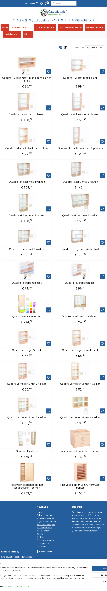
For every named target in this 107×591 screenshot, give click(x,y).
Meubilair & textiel (21, 27)
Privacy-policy (43, 543)
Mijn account (32, 3)
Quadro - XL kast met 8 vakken (26, 215)
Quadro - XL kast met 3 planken (80, 114)
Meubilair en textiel (45, 518)
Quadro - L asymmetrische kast (80, 249)
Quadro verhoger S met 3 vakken (27, 417)
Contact (40, 537)
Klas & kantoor (12, 34)
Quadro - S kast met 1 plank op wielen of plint (26, 79)
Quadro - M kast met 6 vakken (80, 215)
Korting (40, 534)
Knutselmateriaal (95, 27)
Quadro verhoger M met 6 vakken (80, 417)
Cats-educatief (44, 551)
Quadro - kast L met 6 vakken (80, 181)
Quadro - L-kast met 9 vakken (26, 249)
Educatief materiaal (45, 27)
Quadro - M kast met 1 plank (80, 77)
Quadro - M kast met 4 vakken (27, 181)
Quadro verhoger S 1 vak (27, 350)
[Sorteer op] (94, 47)
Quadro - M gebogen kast (80, 282)
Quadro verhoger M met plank (80, 350)
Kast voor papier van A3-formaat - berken (80, 486)
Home (5, 27)
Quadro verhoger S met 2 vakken (27, 383)
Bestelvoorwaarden (45, 540)
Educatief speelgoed (46, 524)
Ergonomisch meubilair (47, 521)
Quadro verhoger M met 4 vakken (80, 383)
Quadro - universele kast (27, 316)
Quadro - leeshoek (27, 451)
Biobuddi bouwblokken (70, 27)
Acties (28, 34)
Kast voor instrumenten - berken (80, 451)
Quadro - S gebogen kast (27, 282)
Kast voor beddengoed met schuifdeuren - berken (26, 486)
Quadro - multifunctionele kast (80, 316)
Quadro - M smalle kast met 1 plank (26, 148)
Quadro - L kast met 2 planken (26, 114)
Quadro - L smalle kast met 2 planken (80, 148)
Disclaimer (41, 546)
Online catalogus (44, 515)
